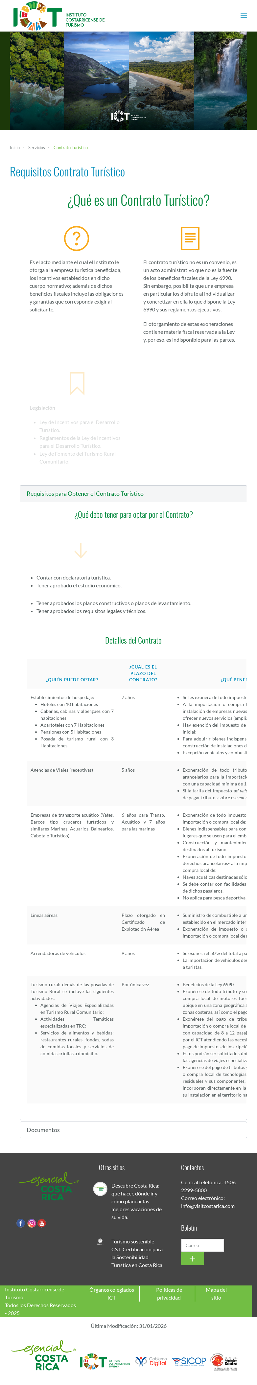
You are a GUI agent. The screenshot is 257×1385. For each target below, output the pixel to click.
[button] (244, 16)
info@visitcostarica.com (208, 1206)
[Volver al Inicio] (59, 16)
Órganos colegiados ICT (111, 1293)
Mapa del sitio (216, 1293)
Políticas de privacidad (169, 1293)
